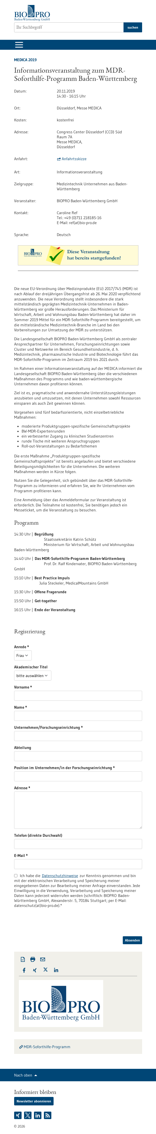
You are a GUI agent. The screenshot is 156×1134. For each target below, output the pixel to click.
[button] (24, 970)
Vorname (48, 687)
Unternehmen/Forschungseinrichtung (74, 727)
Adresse (47, 787)
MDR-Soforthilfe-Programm (47, 1046)
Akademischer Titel (31, 666)
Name (46, 707)
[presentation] (52, 926)
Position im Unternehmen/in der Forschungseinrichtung (78, 767)
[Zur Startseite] (33, 13)
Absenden (132, 940)
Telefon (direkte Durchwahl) (38, 835)
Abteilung (22, 747)
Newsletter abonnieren (34, 1101)
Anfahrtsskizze (74, 158)
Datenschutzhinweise (60, 875)
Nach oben (23, 1075)
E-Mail (46, 855)
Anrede (47, 646)
